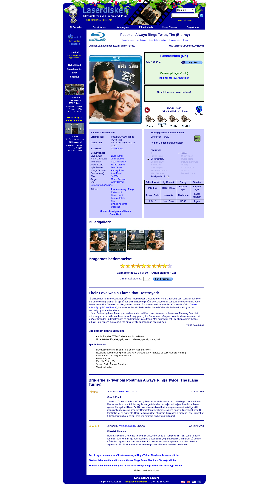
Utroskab (115, 207)
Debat (185, 40)
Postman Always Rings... (123, 189)
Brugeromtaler (175, 40)
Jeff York (115, 176)
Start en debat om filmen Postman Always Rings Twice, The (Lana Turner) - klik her (133, 460)
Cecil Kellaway (118, 161)
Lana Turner (117, 156)
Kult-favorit (116, 192)
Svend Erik (124, 391)
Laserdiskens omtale (157, 40)
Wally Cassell (118, 182)
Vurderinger (142, 40)
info (201, 10)
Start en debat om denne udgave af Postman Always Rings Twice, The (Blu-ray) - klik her (136, 465)
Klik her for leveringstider (174, 77)
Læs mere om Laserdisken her (99, 20)
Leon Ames (116, 167)
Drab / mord (117, 195)
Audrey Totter (117, 170)
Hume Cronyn (118, 164)
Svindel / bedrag (119, 204)
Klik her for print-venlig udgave (146, 470)
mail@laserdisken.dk (136, 481)
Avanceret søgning (187, 20)
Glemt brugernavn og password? (74, 56)
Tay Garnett (117, 148)
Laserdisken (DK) (174, 56)
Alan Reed (116, 173)
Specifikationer (128, 40)
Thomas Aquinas (127, 426)
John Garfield (117, 158)
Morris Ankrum (118, 179)
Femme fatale (118, 198)
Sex (113, 201)
